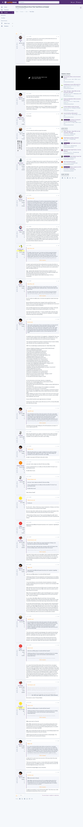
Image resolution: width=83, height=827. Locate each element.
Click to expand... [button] (42, 260)
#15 (58, 476)
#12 (58, 431)
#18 (58, 537)
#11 (58, 408)
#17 (58, 522)
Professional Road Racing (69, 81)
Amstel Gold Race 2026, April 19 (70, 113)
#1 (58, 36)
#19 (58, 564)
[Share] (56, 36)
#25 (58, 772)
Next (21, 33)
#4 (58, 128)
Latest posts (64, 128)
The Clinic (66, 140)
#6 (58, 195)
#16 (58, 497)
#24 (58, 740)
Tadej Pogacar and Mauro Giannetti (71, 137)
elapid (18, 8)
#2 (58, 93)
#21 (58, 645)
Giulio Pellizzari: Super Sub (72, 156)
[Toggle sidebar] (81, 7)
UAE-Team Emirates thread (69, 161)
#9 (58, 281)
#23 (58, 702)
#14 (58, 462)
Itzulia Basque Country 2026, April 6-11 (72, 84)
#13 (58, 446)
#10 (58, 319)
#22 (58, 682)
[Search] (39, 2)
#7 (58, 226)
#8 (58, 245)
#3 (58, 113)
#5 (58, 159)
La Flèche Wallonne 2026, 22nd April (71, 106)
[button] (2, 2)
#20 (58, 616)
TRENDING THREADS (65, 73)
